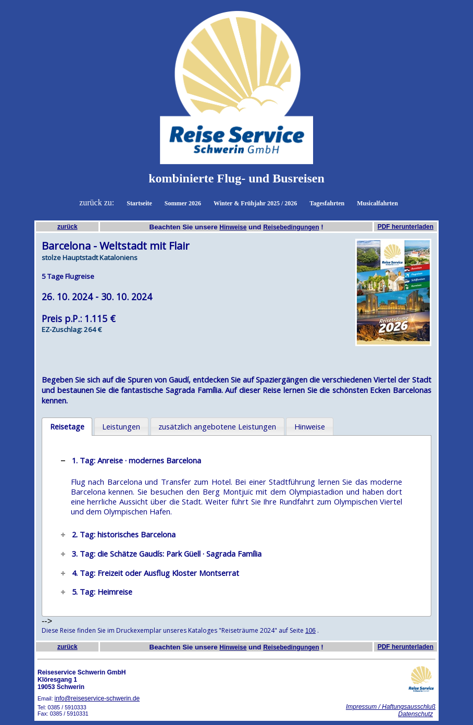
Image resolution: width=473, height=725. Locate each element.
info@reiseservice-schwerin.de (97, 698)
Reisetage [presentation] (67, 426)
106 (310, 630)
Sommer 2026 (183, 203)
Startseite (139, 203)
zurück (67, 226)
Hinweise (232, 227)
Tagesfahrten (326, 203)
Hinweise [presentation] (309, 426)
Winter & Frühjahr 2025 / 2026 (255, 203)
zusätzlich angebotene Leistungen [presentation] (217, 426)
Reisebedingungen (291, 227)
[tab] (67, 426)
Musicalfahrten (377, 203)
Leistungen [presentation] (121, 426)
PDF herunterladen (405, 226)
